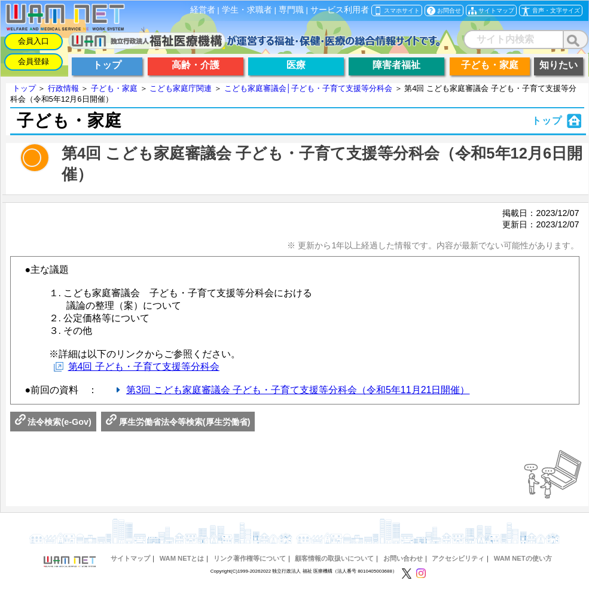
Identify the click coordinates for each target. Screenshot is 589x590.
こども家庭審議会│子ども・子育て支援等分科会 (308, 88)
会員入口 (33, 41)
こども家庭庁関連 (180, 88)
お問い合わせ (403, 558)
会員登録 (33, 61)
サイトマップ (130, 558)
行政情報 (63, 88)
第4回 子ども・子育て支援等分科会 (143, 366)
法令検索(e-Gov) (53, 422)
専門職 (291, 9)
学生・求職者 (247, 9)
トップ (24, 88)
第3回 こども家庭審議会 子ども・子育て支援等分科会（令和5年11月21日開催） (297, 390)
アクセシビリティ (458, 558)
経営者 (202, 9)
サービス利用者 (339, 9)
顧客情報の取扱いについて (334, 558)
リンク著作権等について (249, 558)
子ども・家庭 (114, 88)
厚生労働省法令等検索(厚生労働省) (178, 422)
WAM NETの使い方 (523, 558)
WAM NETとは (182, 558)
